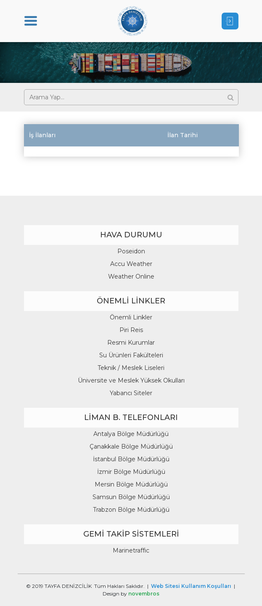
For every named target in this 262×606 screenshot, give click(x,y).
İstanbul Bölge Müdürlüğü (131, 459)
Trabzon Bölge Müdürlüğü (131, 509)
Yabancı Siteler (131, 393)
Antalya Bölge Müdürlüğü (131, 434)
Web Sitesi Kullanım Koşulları (191, 586)
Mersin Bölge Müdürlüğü (131, 484)
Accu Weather (131, 264)
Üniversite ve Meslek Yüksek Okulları (131, 380)
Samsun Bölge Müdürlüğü (131, 497)
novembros (143, 593)
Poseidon (131, 251)
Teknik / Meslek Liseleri (131, 368)
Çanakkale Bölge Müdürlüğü (131, 446)
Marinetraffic (131, 550)
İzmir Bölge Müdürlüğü (131, 472)
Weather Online (131, 276)
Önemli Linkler (131, 317)
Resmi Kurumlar (131, 342)
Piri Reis (131, 330)
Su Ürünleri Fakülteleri (131, 355)
